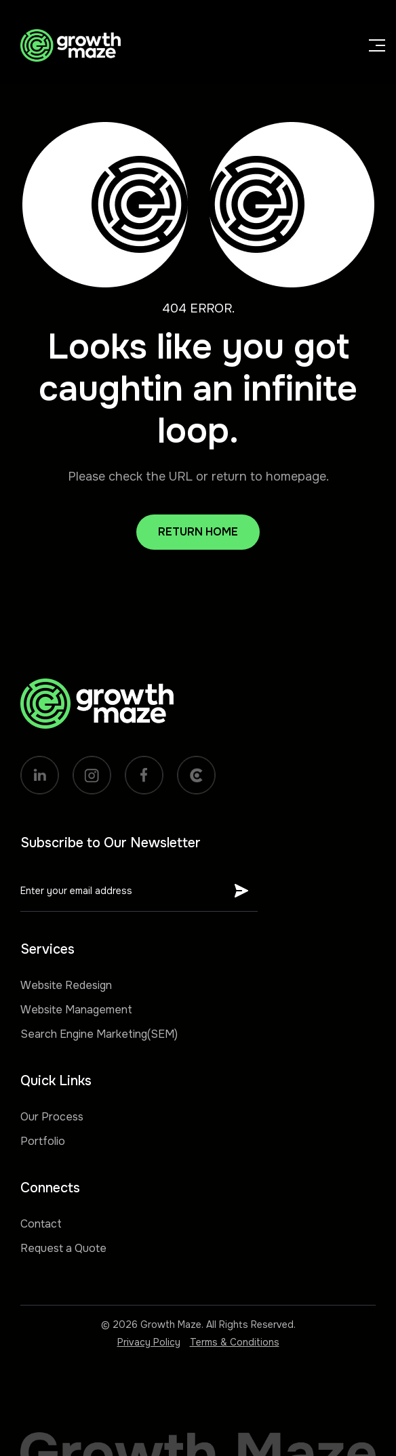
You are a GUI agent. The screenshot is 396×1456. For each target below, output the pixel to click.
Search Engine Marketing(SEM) (99, 1034)
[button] (366, 45)
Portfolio (42, 1141)
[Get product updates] (123, 890)
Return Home (198, 532)
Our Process (51, 1117)
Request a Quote (63, 1248)
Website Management (76, 1010)
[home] (67, 45)
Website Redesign (66, 985)
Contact (41, 1224)
